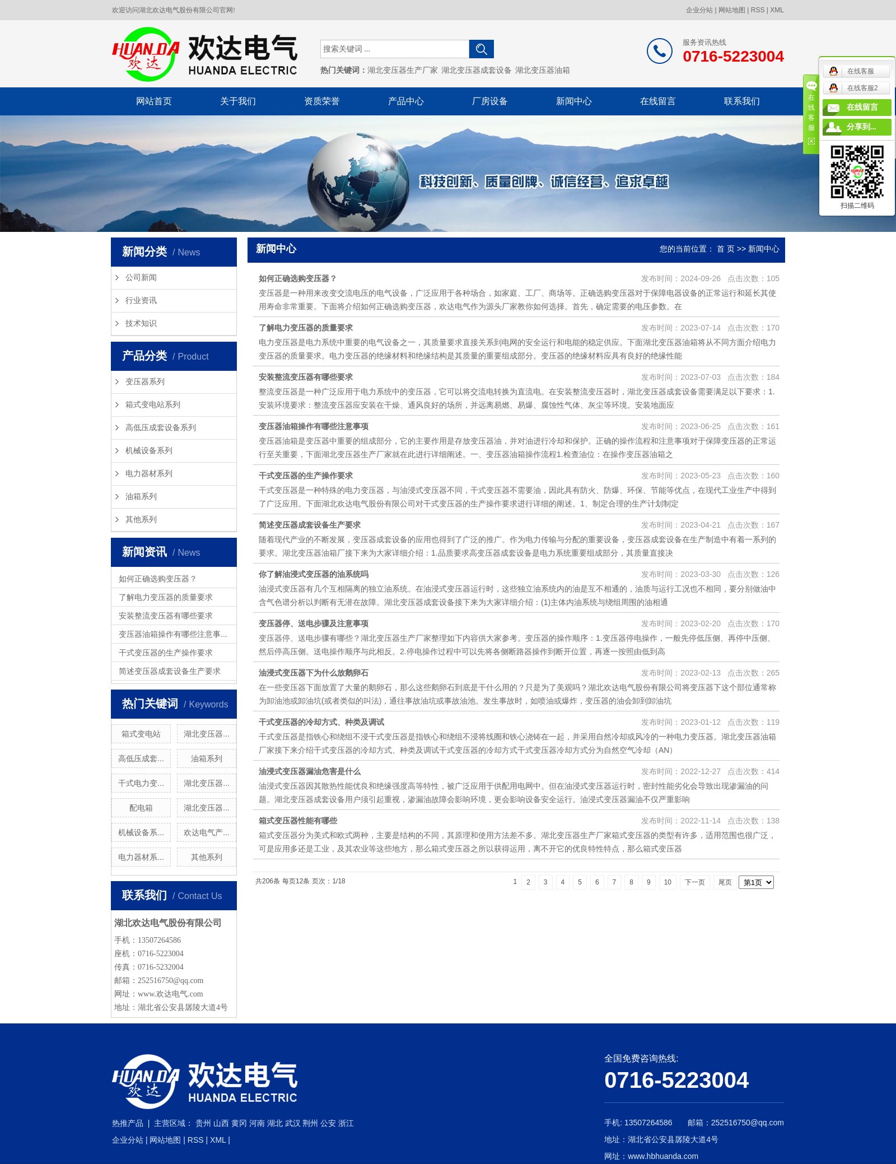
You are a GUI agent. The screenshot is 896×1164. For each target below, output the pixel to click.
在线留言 (658, 101)
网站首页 (154, 101)
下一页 (695, 882)
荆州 (310, 1123)
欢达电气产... (207, 832)
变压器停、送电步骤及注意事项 (313, 623)
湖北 (275, 1123)
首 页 (726, 248)
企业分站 (699, 10)
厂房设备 (490, 101)
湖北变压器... (207, 733)
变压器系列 (145, 382)
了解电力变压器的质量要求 (166, 597)
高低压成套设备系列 (160, 427)
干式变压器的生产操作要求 (166, 652)
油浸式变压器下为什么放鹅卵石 (313, 672)
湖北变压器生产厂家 (402, 70)
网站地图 (731, 10)
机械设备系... (141, 832)
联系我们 (742, 101)
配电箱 (141, 807)
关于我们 (238, 101)
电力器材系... (141, 857)
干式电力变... (141, 783)
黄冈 (239, 1123)
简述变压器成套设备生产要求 (170, 671)
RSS (758, 10)
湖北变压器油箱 (542, 70)
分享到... (861, 127)
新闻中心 (574, 101)
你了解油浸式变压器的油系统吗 (313, 574)
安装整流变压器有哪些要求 (166, 615)
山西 (221, 1123)
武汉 (293, 1123)
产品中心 (406, 101)
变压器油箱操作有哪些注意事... (173, 634)
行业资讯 (141, 300)
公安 (328, 1123)
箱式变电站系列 (152, 405)
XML (777, 10)
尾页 (725, 882)
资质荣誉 (322, 101)
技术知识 (141, 323)
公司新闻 (141, 277)
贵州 (203, 1123)
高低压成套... (141, 758)
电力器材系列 (148, 473)
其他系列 (141, 519)
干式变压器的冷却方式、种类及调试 (321, 722)
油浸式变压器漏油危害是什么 (310, 771)
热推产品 (127, 1123)
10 (667, 882)
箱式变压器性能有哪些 (298, 820)
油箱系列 (141, 496)
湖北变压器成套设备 (476, 70)
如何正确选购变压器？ (158, 578)
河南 (257, 1123)
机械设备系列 (148, 450)
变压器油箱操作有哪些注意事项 (313, 426)
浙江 (346, 1123)
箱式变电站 (141, 733)
